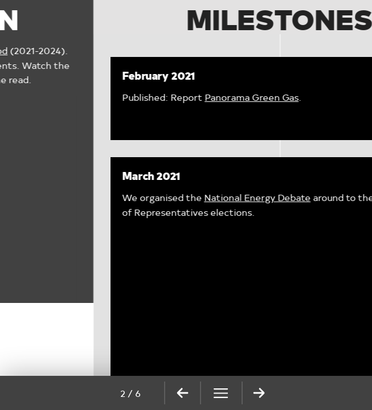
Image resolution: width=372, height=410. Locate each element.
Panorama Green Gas (158, 97)
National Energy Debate (164, 197)
